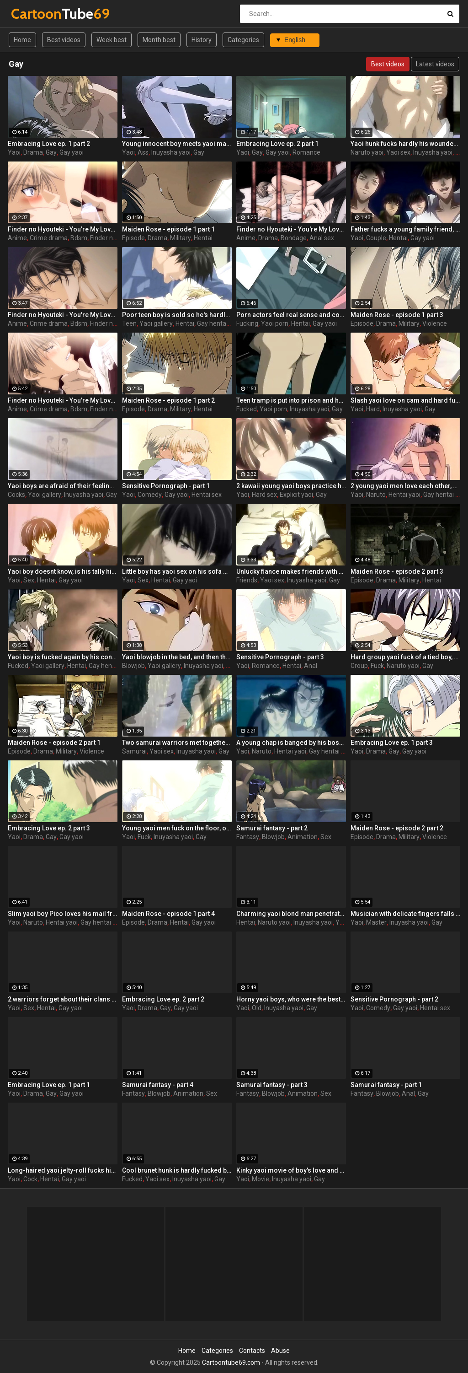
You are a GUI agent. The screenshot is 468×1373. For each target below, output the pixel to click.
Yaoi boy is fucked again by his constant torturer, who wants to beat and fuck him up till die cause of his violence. (62, 657)
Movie (260, 1179)
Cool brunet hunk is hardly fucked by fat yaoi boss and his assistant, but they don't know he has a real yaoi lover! (177, 1170)
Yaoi (14, 152)
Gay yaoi (71, 152)
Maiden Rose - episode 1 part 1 (168, 229)
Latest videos (435, 64)
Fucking (247, 323)
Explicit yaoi (296, 494)
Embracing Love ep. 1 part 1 (49, 1084)
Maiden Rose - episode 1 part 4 (168, 913)
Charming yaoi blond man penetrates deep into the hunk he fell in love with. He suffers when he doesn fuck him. (291, 913)
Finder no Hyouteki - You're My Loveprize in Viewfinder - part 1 (62, 229)
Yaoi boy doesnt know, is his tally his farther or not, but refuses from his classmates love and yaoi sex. (62, 571)
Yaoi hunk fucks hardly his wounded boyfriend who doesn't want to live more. (405, 143)
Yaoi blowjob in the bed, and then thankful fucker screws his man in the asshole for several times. (177, 657)
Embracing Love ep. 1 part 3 (392, 742)
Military (180, 238)
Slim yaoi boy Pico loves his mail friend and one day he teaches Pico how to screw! (62, 913)
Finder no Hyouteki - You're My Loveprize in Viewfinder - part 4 (62, 314)
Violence (434, 323)
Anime (17, 238)
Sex (28, 580)
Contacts (252, 1350)
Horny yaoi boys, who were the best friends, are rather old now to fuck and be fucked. (291, 999)
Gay (51, 152)
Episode (133, 238)
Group (359, 665)
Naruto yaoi (367, 152)
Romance (306, 152)
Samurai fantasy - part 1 (386, 1084)
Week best (111, 39)
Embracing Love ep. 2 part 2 (163, 999)
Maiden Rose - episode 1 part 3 (397, 314)
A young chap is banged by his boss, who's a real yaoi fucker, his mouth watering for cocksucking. (291, 742)
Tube (35, 13)
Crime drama (49, 238)
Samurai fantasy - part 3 (272, 1084)
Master (376, 922)
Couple (376, 238)
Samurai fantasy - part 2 (272, 828)
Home (22, 39)
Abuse (280, 1350)
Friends (246, 580)
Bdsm (78, 238)
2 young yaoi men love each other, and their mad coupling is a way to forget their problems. (405, 486)
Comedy (150, 494)
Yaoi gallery (156, 323)
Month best (159, 39)
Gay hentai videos (222, 323)
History (201, 39)
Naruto (376, 494)
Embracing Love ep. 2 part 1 (277, 143)
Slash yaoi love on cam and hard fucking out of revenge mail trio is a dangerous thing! (405, 400)
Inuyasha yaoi (171, 152)
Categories (243, 39)
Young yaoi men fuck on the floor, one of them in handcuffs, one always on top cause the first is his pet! (177, 828)
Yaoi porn (274, 323)
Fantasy (247, 836)
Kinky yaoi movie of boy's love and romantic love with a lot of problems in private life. (291, 1170)
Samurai (134, 751)
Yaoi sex (398, 152)
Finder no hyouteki (116, 238)
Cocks (16, 494)
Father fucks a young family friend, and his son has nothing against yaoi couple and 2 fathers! (405, 229)
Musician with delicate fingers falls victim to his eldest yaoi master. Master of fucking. (405, 913)
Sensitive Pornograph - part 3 (280, 657)
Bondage (294, 238)
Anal (310, 665)
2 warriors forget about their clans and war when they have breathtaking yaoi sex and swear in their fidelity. (62, 999)
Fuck (377, 665)
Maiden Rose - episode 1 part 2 (168, 400)
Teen (129, 323)
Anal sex (321, 238)
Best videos (63, 39)
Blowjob (133, 665)
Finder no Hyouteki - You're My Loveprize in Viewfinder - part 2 (62, 400)
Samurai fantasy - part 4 (157, 1084)
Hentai (203, 238)
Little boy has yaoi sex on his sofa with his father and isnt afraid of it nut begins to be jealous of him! (177, 571)
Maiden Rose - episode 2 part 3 (397, 571)
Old (256, 1008)
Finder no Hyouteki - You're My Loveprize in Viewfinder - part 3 (291, 229)
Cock (30, 1179)
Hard (373, 409)
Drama (33, 152)
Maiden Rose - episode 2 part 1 (54, 742)
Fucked (246, 409)
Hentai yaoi (404, 494)
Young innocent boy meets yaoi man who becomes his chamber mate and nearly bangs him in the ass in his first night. (177, 143)
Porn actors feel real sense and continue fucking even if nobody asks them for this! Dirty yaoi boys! (291, 314)
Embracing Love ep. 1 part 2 (49, 143)
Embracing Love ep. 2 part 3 (49, 828)
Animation (302, 836)
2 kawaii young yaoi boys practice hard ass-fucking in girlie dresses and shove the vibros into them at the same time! (291, 486)
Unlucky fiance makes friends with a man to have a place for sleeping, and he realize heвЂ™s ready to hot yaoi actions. (291, 571)
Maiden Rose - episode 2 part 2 (397, 828)
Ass (143, 152)
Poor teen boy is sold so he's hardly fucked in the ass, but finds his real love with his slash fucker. (177, 314)
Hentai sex (206, 494)
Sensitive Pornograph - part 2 (394, 999)
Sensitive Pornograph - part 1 (166, 486)
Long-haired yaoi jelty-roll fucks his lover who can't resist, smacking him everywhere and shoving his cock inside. (62, 1170)
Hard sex (264, 494)
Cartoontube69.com (231, 1362)
